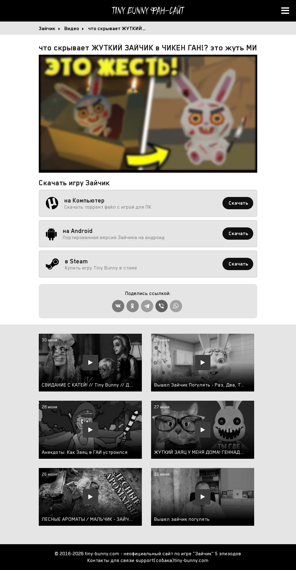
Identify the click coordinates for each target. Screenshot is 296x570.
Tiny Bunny (148, 10)
